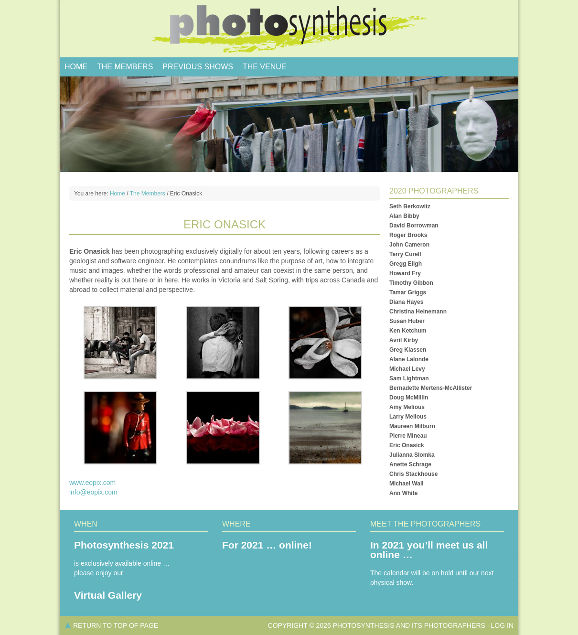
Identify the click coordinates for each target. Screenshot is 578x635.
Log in (502, 625)
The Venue (265, 67)
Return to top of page (115, 625)
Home (75, 67)
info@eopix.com (93, 492)
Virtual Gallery (108, 595)
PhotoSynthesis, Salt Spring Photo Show (289, 28)
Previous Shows (197, 67)
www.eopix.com (92, 482)
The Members (125, 67)
